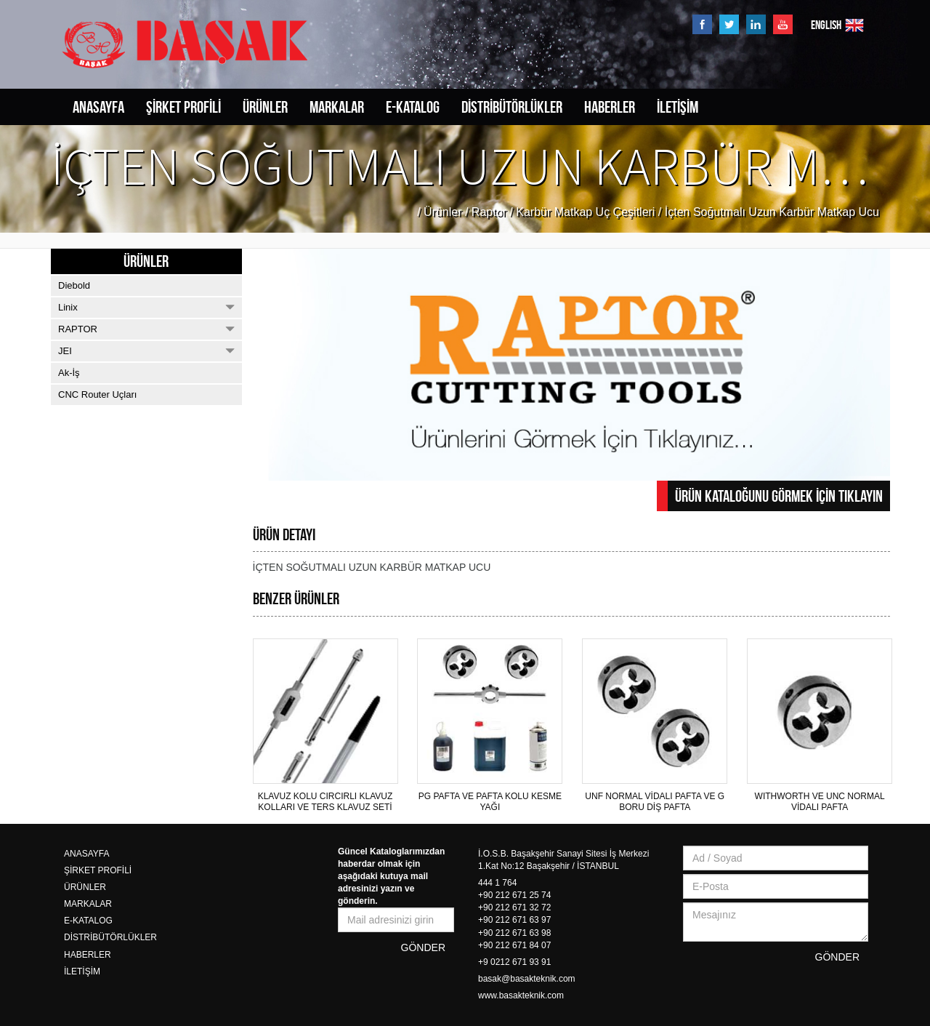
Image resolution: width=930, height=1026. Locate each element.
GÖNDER (423, 947)
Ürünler (442, 212)
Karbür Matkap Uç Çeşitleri (585, 212)
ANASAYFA (98, 106)
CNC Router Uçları (97, 394)
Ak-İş (69, 372)
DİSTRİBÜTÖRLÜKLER (511, 106)
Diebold (74, 285)
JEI (146, 350)
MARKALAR (337, 106)
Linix (146, 307)
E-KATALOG (413, 106)
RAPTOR (146, 329)
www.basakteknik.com (521, 995)
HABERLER (609, 106)
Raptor (489, 212)
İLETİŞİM (677, 106)
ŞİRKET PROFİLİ (183, 106)
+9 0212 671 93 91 (514, 962)
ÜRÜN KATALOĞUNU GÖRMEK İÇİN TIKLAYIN (779, 495)
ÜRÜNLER (265, 106)
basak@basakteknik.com (526, 979)
